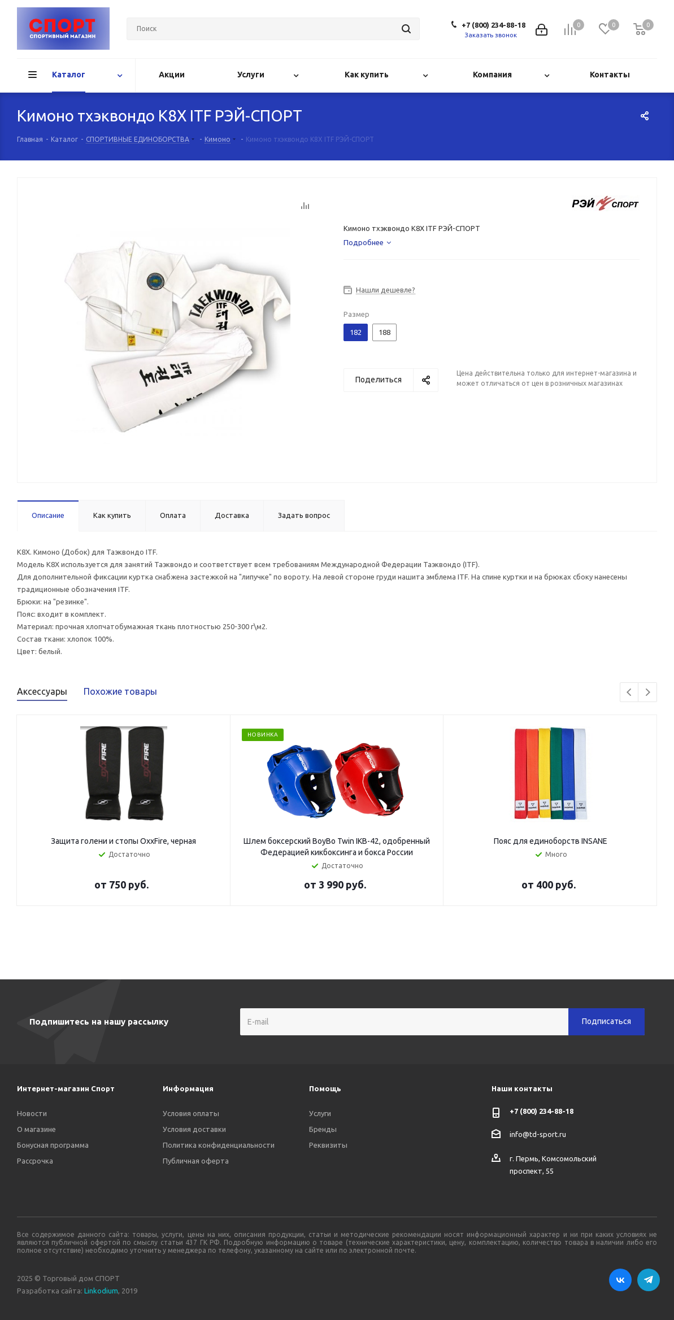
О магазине (36, 1129)
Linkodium (101, 1291)
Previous (629, 693)
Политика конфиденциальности (219, 1145)
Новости (32, 1113)
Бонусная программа (53, 1145)
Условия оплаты (191, 1113)
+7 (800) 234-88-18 (493, 25)
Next (647, 693)
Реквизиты (328, 1145)
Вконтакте (620, 1280)
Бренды (323, 1129)
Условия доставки (194, 1129)
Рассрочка (35, 1161)
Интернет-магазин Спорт (66, 1088)
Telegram (648, 1280)
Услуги (320, 1113)
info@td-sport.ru (538, 1134)
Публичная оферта (196, 1161)
